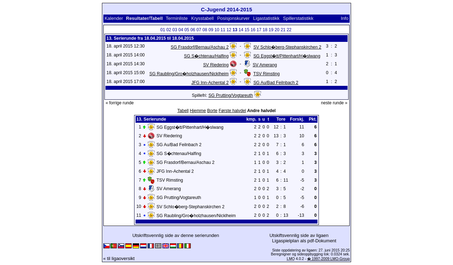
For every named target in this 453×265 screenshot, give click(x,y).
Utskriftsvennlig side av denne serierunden (175, 235)
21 (283, 29)
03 (174, 29)
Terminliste (177, 18)
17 (259, 29)
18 (265, 29)
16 (253, 29)
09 (210, 29)
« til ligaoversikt (119, 258)
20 (277, 29)
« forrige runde (119, 102)
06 (192, 29)
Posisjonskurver (233, 18)
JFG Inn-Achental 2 (210, 82)
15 (247, 29)
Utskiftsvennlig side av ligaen (298, 235)
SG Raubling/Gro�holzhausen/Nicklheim (189, 73)
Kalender (113, 18)
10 (216, 29)
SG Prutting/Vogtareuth (230, 95)
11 (222, 29)
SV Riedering (216, 64)
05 (186, 29)
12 (228, 29)
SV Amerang (265, 64)
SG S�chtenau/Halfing (206, 56)
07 (198, 29)
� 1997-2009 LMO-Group (328, 259)
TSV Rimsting (266, 73)
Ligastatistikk (266, 18)
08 (204, 29)
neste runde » (334, 102)
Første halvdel (232, 110)
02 (168, 29)
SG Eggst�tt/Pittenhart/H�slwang (286, 56)
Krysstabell (202, 18)
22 (289, 29)
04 (180, 29)
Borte (212, 110)
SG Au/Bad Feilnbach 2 (275, 82)
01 (162, 29)
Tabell (183, 110)
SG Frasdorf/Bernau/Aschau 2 (200, 47)
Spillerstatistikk (298, 18)
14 (241, 29)
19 (271, 29)
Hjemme (198, 110)
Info (345, 18)
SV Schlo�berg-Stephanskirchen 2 (287, 47)
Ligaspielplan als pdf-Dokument (304, 240)
